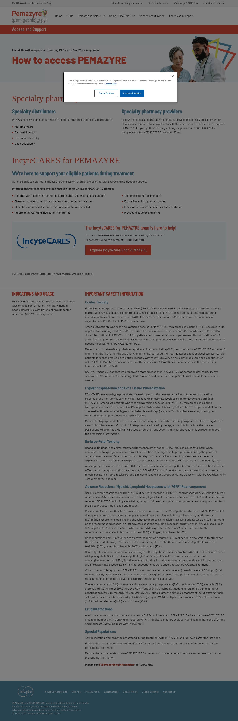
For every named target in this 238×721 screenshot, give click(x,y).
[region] (120, 87)
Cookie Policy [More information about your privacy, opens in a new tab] (110, 84)
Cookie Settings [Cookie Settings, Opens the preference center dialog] (106, 93)
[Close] (172, 76)
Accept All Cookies (132, 93)
